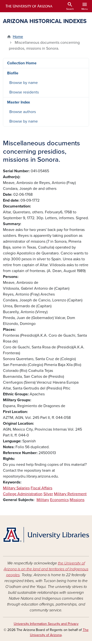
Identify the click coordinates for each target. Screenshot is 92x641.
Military (43, 499)
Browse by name (23, 82)
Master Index (18, 102)
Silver (48, 494)
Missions (77, 499)
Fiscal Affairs (41, 488)
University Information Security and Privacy (46, 624)
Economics (59, 499)
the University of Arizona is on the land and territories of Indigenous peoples (46, 569)
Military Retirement (70, 494)
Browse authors (22, 111)
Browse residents (24, 92)
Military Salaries (16, 488)
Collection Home (22, 63)
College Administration (22, 494)
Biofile (12, 73)
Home (18, 36)
